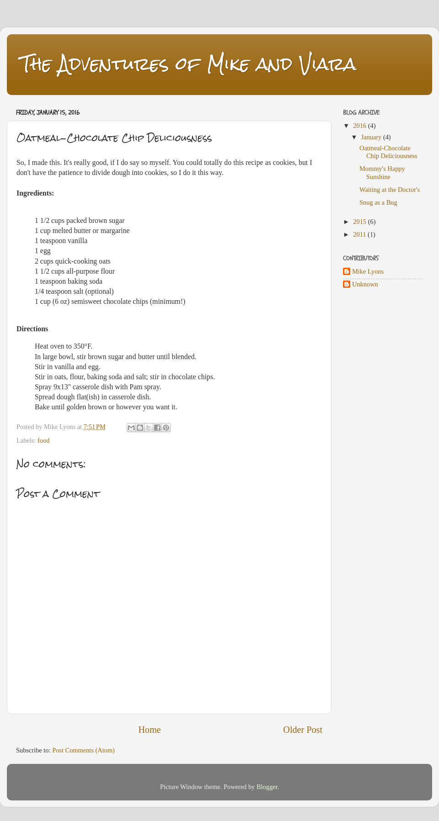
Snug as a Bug (378, 202)
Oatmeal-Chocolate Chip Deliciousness (388, 151)
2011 (360, 234)
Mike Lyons (368, 271)
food (43, 440)
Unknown (365, 284)
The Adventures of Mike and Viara (188, 63)
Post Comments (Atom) (83, 750)
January (372, 137)
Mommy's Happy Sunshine (382, 172)
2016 (360, 125)
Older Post (302, 730)
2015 (360, 221)
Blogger (267, 786)
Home (150, 730)
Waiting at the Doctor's (389, 189)
